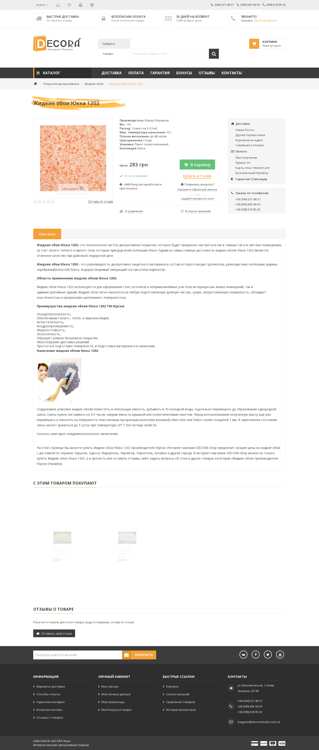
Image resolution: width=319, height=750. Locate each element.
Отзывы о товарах (50, 717)
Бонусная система (49, 709)
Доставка (111, 72)
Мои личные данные (116, 694)
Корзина (172, 686)
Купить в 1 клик (197, 175)
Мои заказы (110, 686)
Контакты (232, 72)
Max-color (178, 420)
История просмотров (181, 709)
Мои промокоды (112, 701)
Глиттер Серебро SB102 (119, 556)
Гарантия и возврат (51, 701)
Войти (41, 5)
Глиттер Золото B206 (52, 556)
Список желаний (177, 694)
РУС (58, 5)
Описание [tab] (47, 234)
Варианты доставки (51, 686)
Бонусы (184, 72)
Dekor (197, 420)
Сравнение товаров (180, 701)
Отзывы (207, 72)
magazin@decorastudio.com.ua (258, 721)
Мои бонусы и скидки (116, 709)
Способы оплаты (48, 694)
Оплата (136, 72)
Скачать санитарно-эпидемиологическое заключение (77, 434)
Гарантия (160, 72)
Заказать (259, 20)
